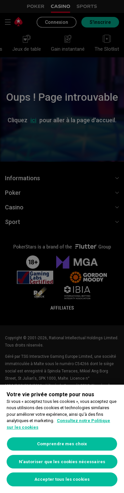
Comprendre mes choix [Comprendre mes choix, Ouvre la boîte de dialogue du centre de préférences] (62, 443)
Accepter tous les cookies (62, 479)
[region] (62, 439)
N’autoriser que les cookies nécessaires (62, 461)
